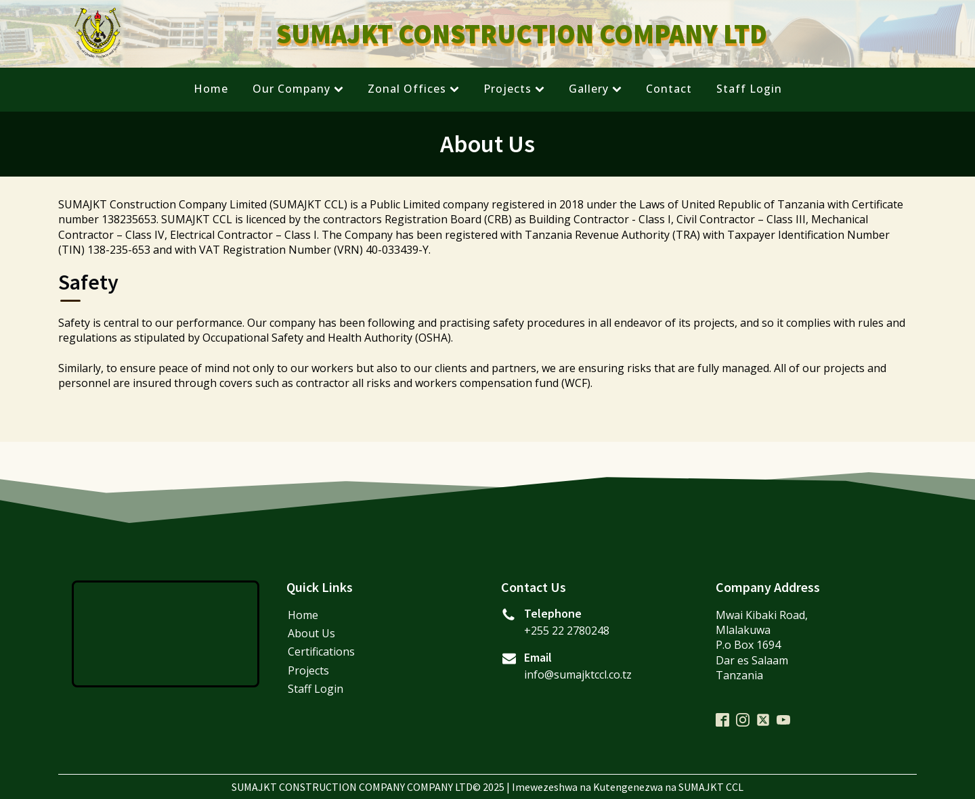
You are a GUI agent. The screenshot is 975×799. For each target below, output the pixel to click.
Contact (669, 88)
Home (211, 88)
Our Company (298, 88)
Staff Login (749, 88)
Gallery (595, 88)
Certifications (321, 651)
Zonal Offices (413, 88)
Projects (513, 88)
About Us (311, 633)
